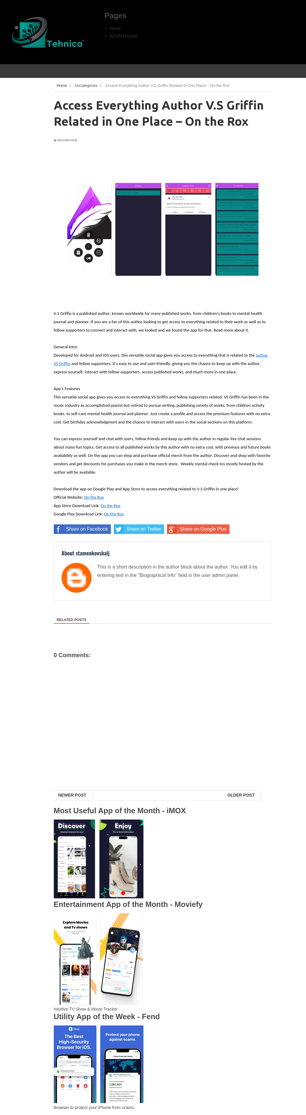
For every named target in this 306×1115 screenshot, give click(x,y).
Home (115, 28)
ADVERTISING (124, 36)
